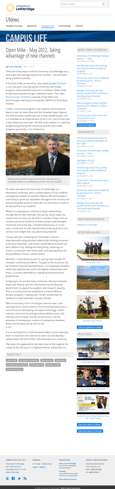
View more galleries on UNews (89, 327)
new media (60, 360)
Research (31, 25)
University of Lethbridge (15, 464)
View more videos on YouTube (90, 431)
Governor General (14, 369)
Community (65, 25)
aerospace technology (29, 360)
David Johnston (37, 365)
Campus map (46, 464)
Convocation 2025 (93, 262)
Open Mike (11, 360)
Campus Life (47, 25)
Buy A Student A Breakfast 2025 (93, 389)
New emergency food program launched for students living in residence (92, 106)
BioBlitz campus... (93, 291)
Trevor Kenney (14, 66)
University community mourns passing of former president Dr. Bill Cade (92, 141)
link (64, 347)
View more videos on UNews (89, 425)
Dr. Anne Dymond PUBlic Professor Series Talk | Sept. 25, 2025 (93, 417)
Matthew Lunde (53, 365)
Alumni (79, 25)
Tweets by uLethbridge (87, 224)
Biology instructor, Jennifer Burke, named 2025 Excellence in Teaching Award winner (93, 93)
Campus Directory (12, 472)
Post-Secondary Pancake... (93, 321)
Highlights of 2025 (86, 160)
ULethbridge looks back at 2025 (93, 362)
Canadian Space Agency (17, 365)
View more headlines (86, 125)
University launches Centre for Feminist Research (92, 117)
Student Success (14, 25)
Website (42, 467)
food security (47, 360)
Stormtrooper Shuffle (17, 96)
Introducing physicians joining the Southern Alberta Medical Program (92, 68)
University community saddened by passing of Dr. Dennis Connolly (93, 81)
